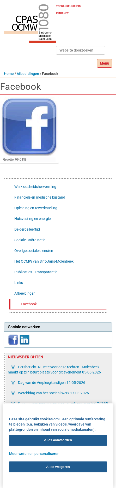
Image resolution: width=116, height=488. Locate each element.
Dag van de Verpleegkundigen (51, 383)
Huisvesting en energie (32, 219)
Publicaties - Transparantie (35, 272)
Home (9, 74)
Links (18, 283)
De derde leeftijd (27, 229)
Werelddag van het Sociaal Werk (53, 393)
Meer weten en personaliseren (34, 453)
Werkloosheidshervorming (35, 187)
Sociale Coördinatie (29, 240)
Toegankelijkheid (68, 6)
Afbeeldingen (28, 74)
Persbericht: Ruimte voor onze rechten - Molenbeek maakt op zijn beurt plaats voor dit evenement (54, 369)
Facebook (29, 304)
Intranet (62, 13)
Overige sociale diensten (33, 251)
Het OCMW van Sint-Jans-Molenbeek (44, 261)
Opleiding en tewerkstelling (35, 208)
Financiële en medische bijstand (39, 197)
